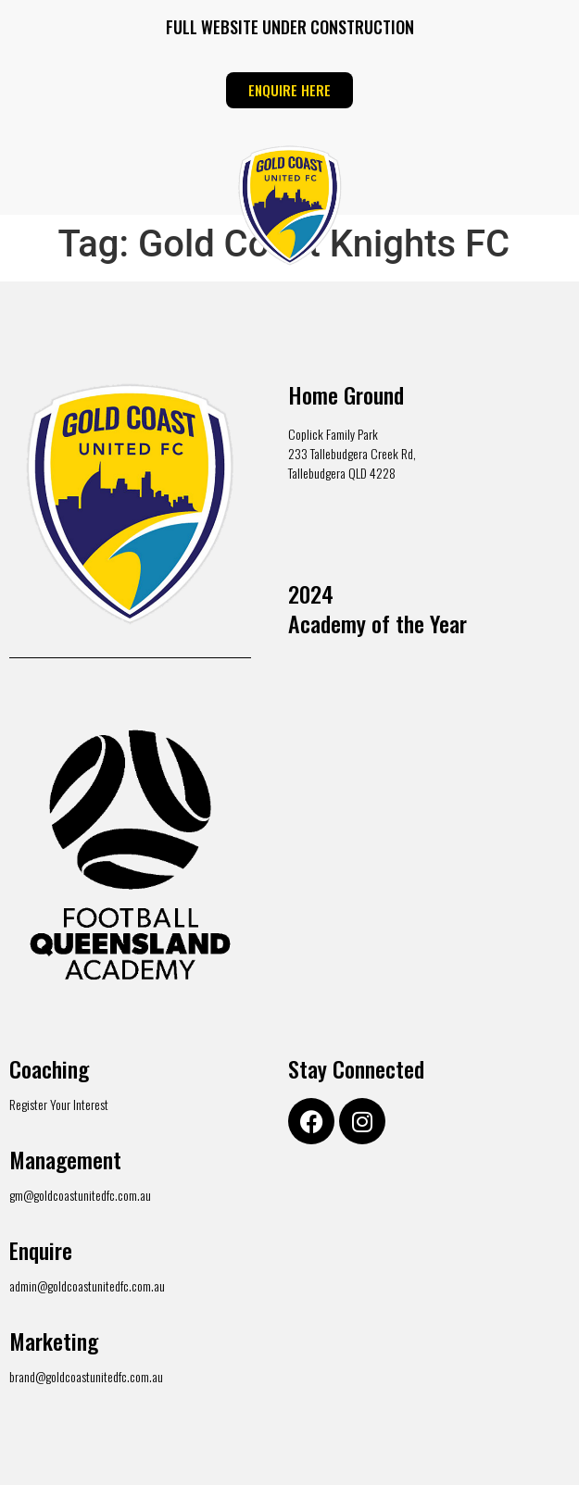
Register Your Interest (58, 1104)
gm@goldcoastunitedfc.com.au (80, 1194)
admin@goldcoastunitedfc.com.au (87, 1285)
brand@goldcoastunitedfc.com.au (86, 1376)
